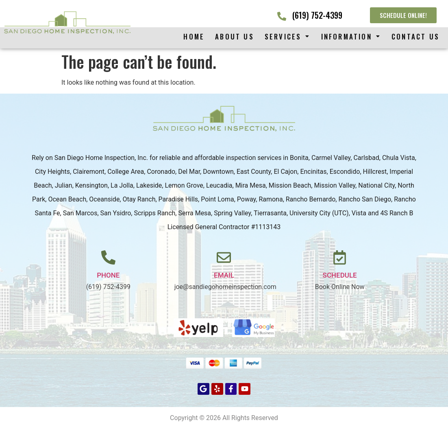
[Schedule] (340, 257)
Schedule (340, 275)
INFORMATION (351, 36)
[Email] (224, 257)
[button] (287, 36)
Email (224, 275)
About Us (234, 36)
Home (193, 36)
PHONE (108, 275)
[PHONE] (108, 257)
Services (288, 36)
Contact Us (415, 36)
